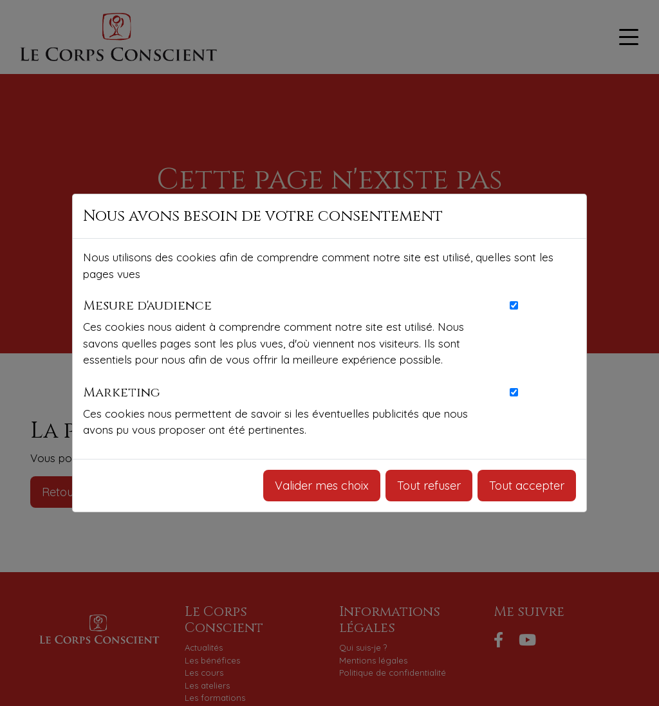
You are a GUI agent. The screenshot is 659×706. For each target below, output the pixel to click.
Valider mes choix (322, 485)
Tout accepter (526, 485)
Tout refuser (429, 485)
